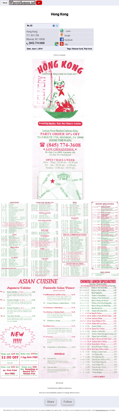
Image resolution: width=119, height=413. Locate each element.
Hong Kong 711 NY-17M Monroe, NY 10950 (35, 35)
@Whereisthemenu (65, 388)
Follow (68, 401)
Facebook (66, 40)
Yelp (64, 44)
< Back (4, 3)
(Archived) (59, 383)
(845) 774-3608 (35, 43)
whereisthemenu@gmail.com (102, 410)
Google (65, 35)
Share (50, 401)
